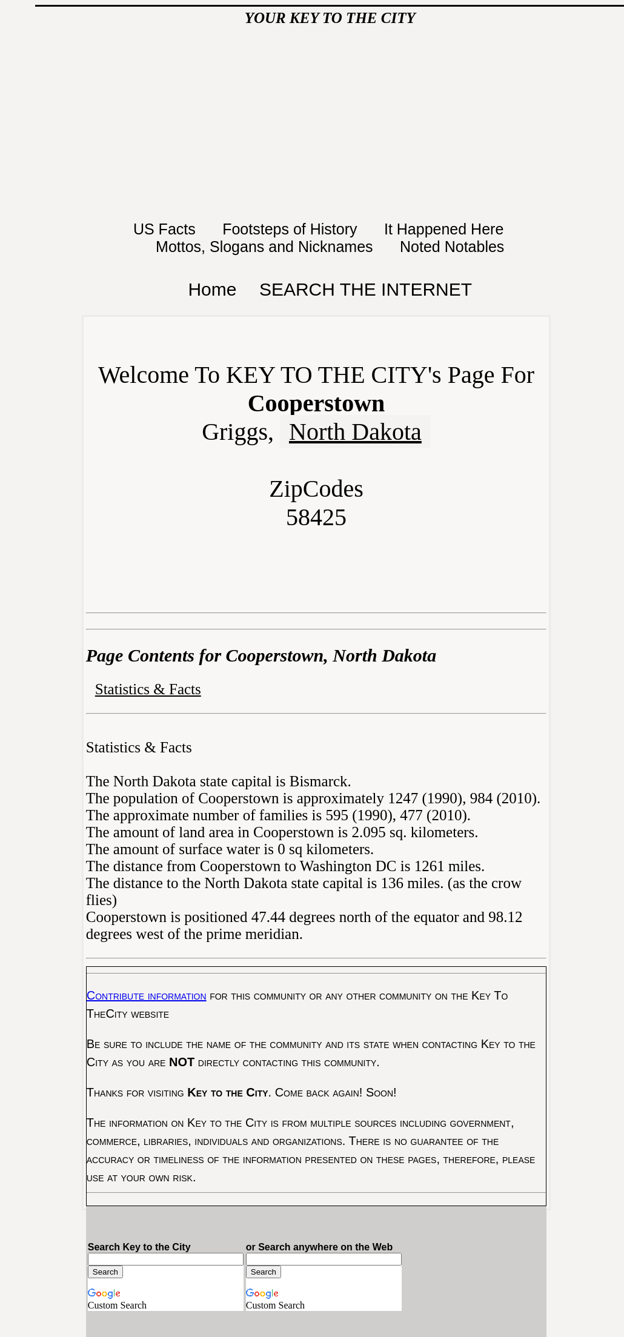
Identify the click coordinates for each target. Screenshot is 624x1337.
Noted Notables (452, 246)
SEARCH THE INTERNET (365, 289)
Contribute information (147, 995)
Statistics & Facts (148, 689)
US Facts (166, 229)
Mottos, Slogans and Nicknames (266, 246)
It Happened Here (446, 229)
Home (212, 289)
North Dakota (355, 431)
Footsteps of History (291, 229)
